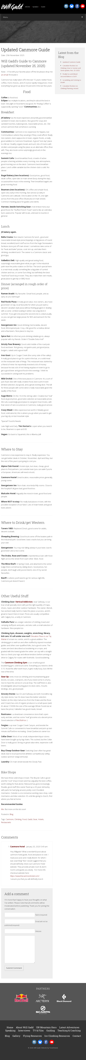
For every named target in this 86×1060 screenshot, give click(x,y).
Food (24, 819)
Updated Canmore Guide (71, 62)
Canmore (10, 819)
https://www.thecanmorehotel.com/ (24, 876)
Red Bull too (21, 720)
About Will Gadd (24, 1027)
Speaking (10, 1030)
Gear (35, 819)
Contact (77, 1036)
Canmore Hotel (17, 846)
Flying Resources (32, 1036)
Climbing (17, 819)
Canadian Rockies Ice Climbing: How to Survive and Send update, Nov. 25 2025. (70, 68)
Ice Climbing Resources (57, 1036)
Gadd (30, 819)
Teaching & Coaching (69, 1030)
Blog (11, 814)
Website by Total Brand (49, 1048)
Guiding (50, 1030)
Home (10, 1027)
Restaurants (6, 822)
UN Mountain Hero (46, 1027)
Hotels (41, 819)
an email (4, 74)
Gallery (16, 1036)
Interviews (24, 1030)
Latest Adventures (69, 1027)
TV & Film (38, 1030)
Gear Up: (5, 676)
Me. (3, 809)
